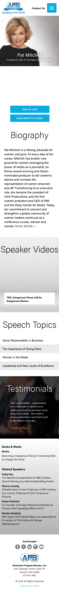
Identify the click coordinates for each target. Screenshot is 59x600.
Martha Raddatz (11, 513)
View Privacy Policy (29, 585)
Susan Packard (10, 501)
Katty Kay (7, 474)
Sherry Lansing (10, 486)
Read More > (25, 226)
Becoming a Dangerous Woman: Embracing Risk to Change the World (29, 457)
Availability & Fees (30, 118)
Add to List (29, 109)
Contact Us (38, 8)
